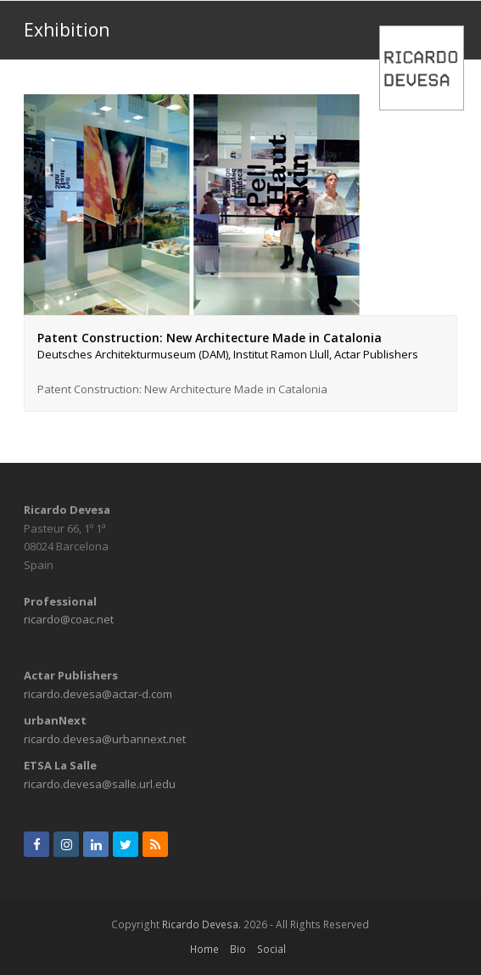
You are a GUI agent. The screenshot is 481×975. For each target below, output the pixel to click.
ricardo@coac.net (69, 619)
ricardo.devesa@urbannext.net (105, 739)
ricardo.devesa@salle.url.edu (100, 784)
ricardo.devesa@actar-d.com (98, 694)
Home (204, 949)
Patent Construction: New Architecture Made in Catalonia (240, 347)
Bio (238, 949)
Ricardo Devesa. (201, 924)
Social (271, 949)
